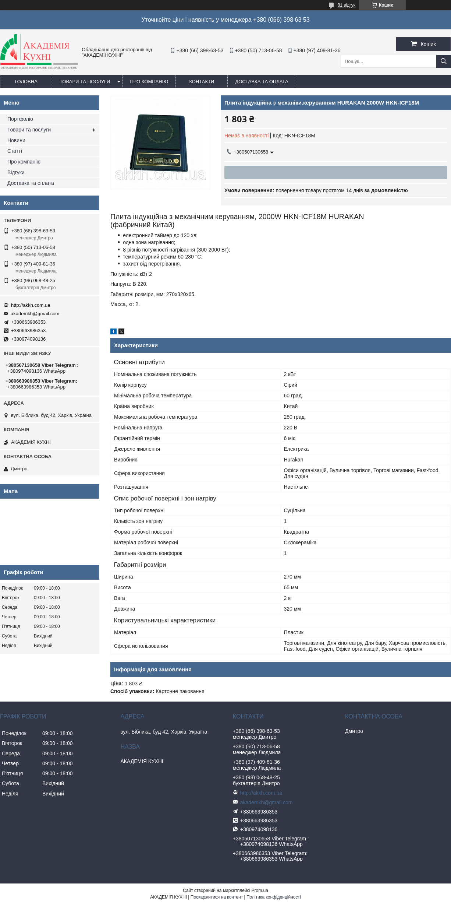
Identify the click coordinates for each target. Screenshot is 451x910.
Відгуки (16, 172)
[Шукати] (443, 61)
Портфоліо (20, 119)
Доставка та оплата (261, 81)
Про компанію (149, 81)
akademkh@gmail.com (35, 313)
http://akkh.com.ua (30, 305)
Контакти (201, 81)
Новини (16, 140)
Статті (14, 151)
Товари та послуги (85, 81)
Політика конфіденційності (273, 897)
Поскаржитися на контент (217, 897)
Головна (26, 81)
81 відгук (346, 5)
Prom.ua (260, 890)
